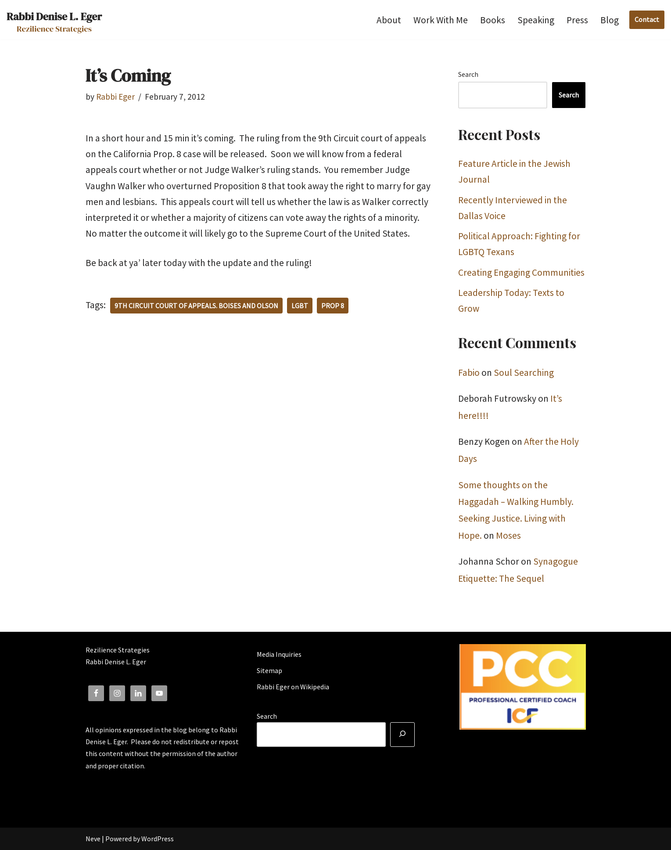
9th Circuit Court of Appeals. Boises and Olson (196, 305)
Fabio (469, 372)
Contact (647, 19)
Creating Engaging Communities (521, 272)
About (389, 20)
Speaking (535, 20)
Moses (508, 535)
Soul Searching (524, 372)
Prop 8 (332, 305)
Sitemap (269, 670)
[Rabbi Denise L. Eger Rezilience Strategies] (54, 20)
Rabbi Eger (115, 96)
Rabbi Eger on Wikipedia (293, 686)
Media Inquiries (279, 654)
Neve (93, 838)
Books (492, 20)
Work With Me (440, 20)
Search (468, 74)
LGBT (299, 305)
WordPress (157, 838)
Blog (609, 20)
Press (577, 20)
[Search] (402, 734)
